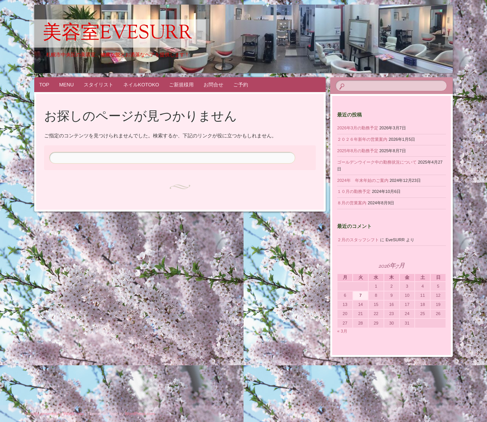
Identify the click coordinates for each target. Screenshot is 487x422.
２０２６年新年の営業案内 (362, 139)
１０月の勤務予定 (354, 191)
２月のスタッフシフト (358, 239)
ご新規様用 (181, 85)
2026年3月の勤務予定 (357, 128)
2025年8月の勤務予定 (357, 150)
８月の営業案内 (351, 203)
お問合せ (213, 85)
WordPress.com (139, 413)
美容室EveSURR (118, 34)
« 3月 (342, 331)
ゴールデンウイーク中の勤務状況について (377, 162)
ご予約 (240, 85)
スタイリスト (98, 85)
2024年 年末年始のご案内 (362, 180)
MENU (66, 85)
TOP (44, 85)
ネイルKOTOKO (141, 85)
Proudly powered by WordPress (54, 413)
